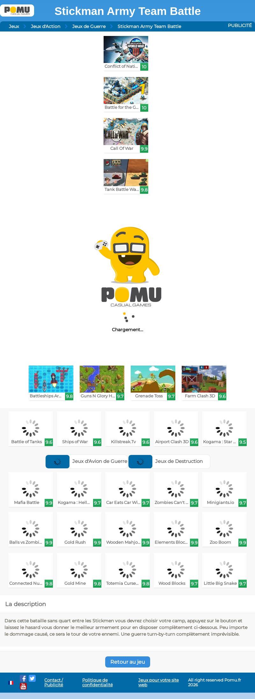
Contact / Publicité (53, 682)
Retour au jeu (127, 662)
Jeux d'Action (45, 26)
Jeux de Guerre (89, 26)
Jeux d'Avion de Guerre (86, 461)
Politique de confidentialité (97, 682)
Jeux (14, 26)
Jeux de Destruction (165, 461)
